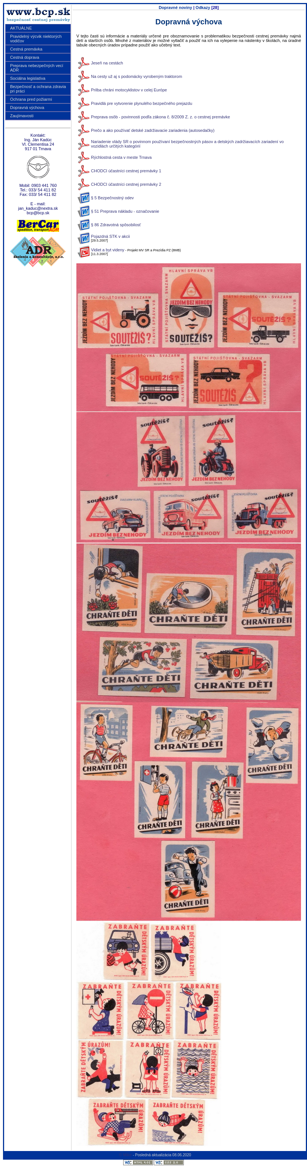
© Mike (125, 1155)
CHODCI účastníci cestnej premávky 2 (126, 184)
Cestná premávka (26, 49)
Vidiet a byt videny (107, 250)
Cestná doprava (24, 57)
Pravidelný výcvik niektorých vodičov (36, 38)
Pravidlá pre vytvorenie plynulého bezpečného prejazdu (141, 103)
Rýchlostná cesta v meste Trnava (121, 157)
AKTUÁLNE (21, 28)
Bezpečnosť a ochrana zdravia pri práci (38, 88)
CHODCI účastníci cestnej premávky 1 (126, 171)
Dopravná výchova (27, 107)
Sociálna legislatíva (27, 78)
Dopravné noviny (175, 7)
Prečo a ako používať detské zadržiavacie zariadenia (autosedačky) (153, 130)
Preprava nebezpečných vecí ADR (36, 67)
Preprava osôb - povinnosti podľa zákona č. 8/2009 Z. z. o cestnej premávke (160, 117)
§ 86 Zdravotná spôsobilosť (116, 224)
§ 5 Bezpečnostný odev (112, 198)
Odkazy (202, 7)
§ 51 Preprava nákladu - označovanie (125, 211)
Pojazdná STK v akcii (110, 236)
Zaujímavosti (21, 115)
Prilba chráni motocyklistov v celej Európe (129, 90)
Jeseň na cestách (107, 63)
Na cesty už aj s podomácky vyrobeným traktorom (136, 76)
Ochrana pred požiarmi (31, 99)
